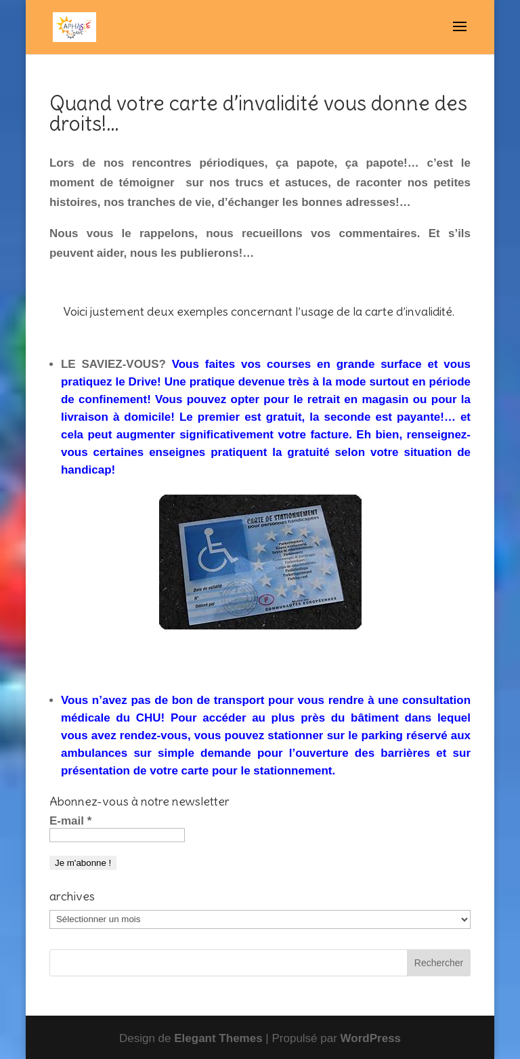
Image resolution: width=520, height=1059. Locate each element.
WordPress (371, 1038)
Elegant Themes (218, 1038)
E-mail (70, 820)
